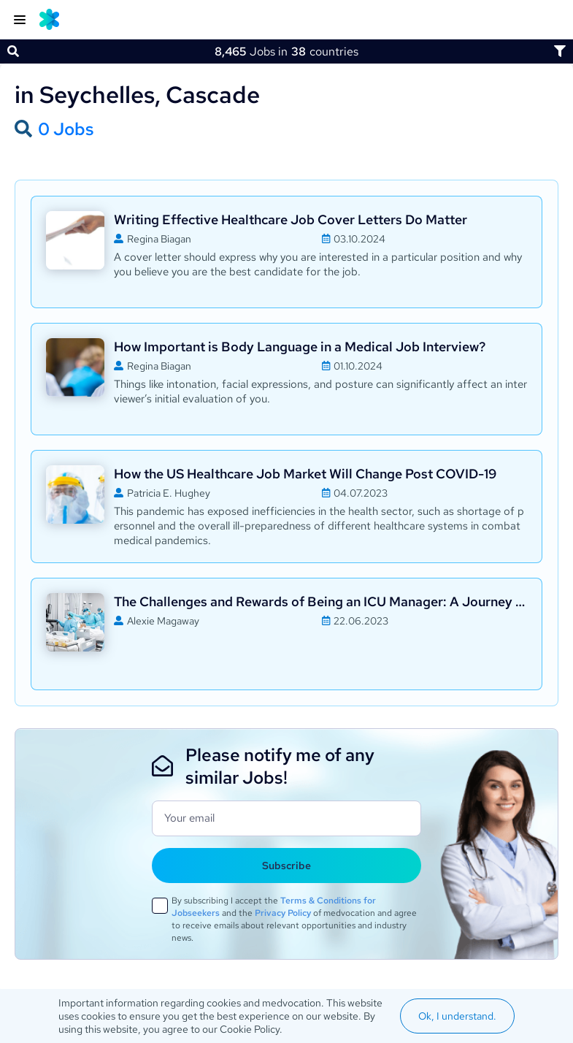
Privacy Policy (283, 913)
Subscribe (286, 865)
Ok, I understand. (457, 1016)
